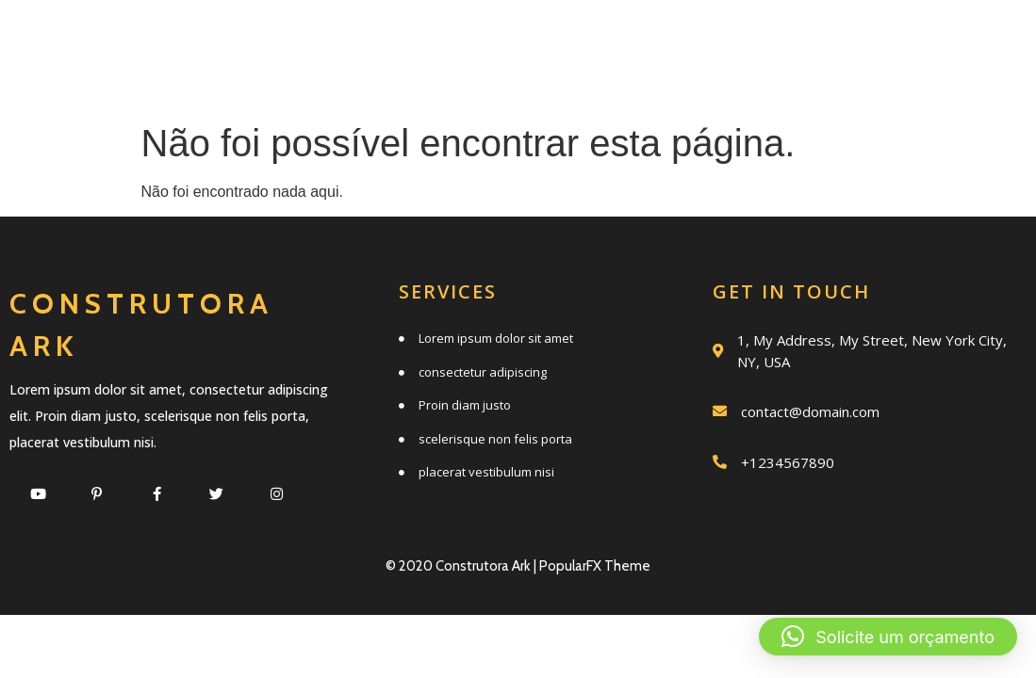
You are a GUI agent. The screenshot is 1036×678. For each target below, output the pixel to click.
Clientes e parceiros (622, 81)
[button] (888, 636)
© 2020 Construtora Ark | (462, 565)
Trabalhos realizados (857, 40)
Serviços (415, 40)
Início (277, 40)
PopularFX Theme (594, 565)
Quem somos (591, 40)
